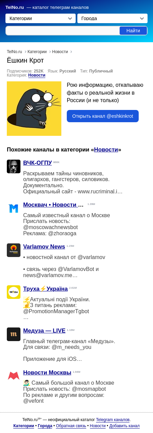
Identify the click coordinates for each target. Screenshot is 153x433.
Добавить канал (124, 425)
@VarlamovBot (76, 269)
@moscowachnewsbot (50, 227)
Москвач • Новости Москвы (62, 205)
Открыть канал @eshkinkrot (102, 116)
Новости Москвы (47, 372)
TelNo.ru (14, 7)
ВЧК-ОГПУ (37, 163)
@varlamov (91, 257)
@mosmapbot (89, 389)
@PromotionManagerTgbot (56, 311)
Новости (36, 75)
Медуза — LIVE (44, 330)
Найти (133, 30)
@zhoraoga (62, 233)
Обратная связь (71, 425)
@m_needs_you (71, 347)
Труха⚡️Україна (45, 289)
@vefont (33, 401)
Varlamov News (44, 246)
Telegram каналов (112, 419)
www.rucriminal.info (101, 191)
